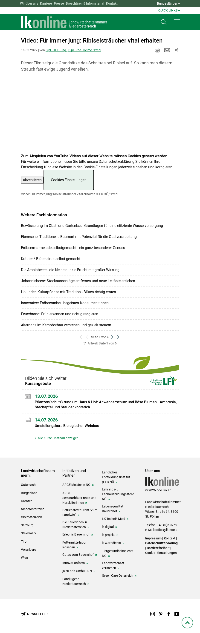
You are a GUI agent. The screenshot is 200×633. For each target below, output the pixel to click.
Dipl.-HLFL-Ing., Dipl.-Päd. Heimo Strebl (73, 50)
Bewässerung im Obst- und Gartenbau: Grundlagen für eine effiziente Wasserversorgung (92, 225)
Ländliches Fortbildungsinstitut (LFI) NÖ (116, 477)
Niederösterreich (32, 509)
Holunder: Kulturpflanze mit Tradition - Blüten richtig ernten (68, 292)
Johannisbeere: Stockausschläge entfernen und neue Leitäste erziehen (78, 281)
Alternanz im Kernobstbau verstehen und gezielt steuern (66, 325)
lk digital (108, 527)
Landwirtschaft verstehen (113, 565)
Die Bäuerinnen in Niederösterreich (74, 524)
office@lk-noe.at (167, 530)
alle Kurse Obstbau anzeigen (57, 438)
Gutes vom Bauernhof (78, 554)
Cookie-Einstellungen (161, 553)
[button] (177, 21)
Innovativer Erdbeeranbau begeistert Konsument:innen (65, 303)
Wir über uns (29, 3)
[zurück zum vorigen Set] (88, 337)
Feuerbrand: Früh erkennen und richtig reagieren (59, 314)
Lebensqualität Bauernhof (112, 508)
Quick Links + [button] (169, 10)
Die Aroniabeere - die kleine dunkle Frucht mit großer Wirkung (70, 270)
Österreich (28, 485)
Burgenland (29, 493)
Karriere (46, 3)
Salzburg (27, 525)
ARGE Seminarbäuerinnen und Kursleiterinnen (79, 497)
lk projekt (108, 535)
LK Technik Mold (113, 519)
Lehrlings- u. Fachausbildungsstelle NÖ (118, 494)
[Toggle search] (163, 22)
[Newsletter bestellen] (34, 614)
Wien (24, 557)
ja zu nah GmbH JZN (77, 571)
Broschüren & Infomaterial (85, 3)
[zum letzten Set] (119, 337)
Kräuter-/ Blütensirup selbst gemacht (50, 259)
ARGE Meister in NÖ (76, 485)
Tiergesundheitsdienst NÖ (117, 553)
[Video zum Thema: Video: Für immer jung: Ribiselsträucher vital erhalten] (100, 115)
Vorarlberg (28, 549)
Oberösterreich (31, 517)
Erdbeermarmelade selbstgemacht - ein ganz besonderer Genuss (73, 248)
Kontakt (112, 3)
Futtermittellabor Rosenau (74, 545)
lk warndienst (111, 543)
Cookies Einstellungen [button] (69, 180)
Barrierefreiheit (158, 548)
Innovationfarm (73, 563)
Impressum (153, 538)
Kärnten (26, 501)
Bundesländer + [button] (168, 3)
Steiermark (28, 533)
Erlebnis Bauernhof (76, 534)
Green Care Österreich (117, 575)
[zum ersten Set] (81, 337)
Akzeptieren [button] (32, 180)
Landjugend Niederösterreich (74, 581)
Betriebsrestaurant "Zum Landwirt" (79, 512)
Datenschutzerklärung (116, 161)
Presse (59, 3)
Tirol (24, 541)
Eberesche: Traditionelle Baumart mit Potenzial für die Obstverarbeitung (79, 237)
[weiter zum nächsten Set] (112, 337)
